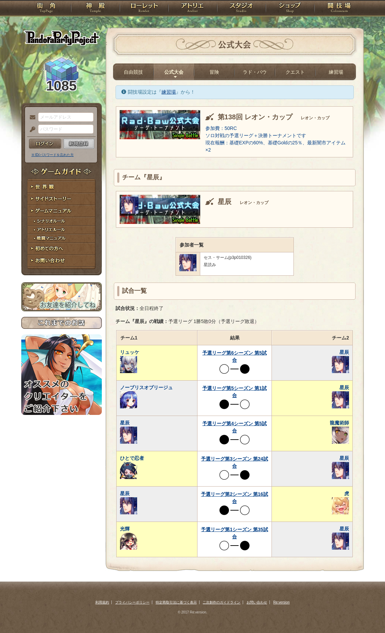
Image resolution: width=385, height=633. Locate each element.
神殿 (95, 8)
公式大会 (173, 72)
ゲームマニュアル (61, 211)
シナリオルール (61, 221)
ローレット (144, 8)
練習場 (336, 72)
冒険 (214, 72)
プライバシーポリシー (132, 602)
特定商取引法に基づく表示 (176, 602)
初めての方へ (61, 249)
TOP (46, 8)
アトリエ (192, 8)
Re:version (281, 602)
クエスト (295, 72)
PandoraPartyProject (61, 37)
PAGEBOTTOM (368, 614)
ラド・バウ (255, 72)
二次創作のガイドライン (221, 602)
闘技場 (339, 8)
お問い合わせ (61, 261)
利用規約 (102, 602)
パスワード (30, 129)
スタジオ (241, 8)
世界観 (61, 187)
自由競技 (133, 72)
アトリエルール (61, 230)
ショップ (290, 8)
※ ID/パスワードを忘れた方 (53, 155)
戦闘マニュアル (61, 238)
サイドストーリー (61, 199)
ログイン (45, 144)
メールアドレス (30, 117)
